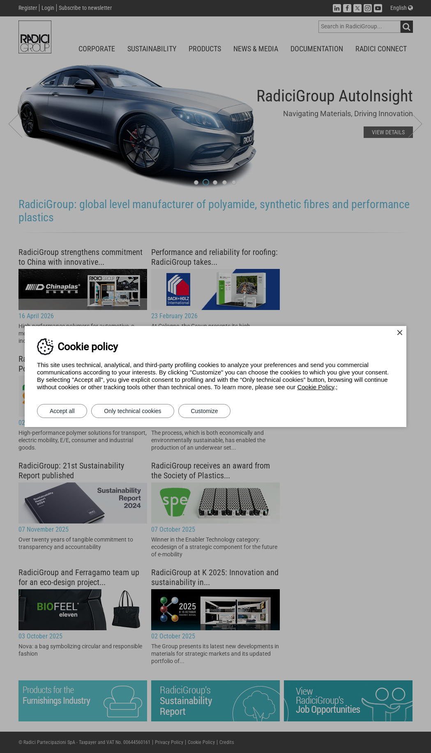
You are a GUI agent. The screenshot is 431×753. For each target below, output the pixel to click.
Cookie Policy (315, 386)
